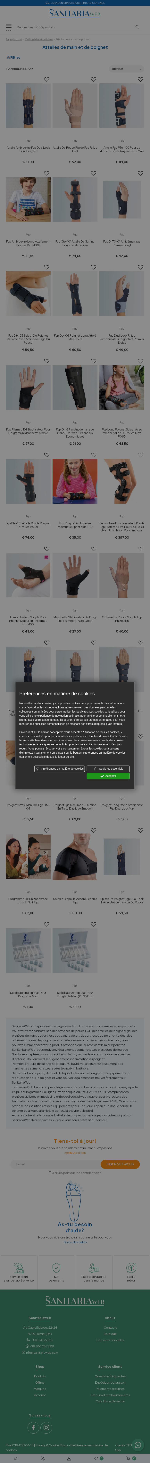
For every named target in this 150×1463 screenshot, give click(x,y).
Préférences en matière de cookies (60, 769)
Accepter (108, 776)
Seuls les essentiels (108, 769)
